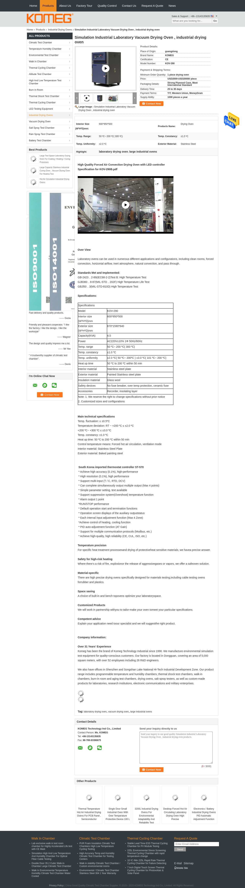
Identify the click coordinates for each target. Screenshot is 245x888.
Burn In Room (36, 90)
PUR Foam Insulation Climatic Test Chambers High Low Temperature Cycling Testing (97, 846)
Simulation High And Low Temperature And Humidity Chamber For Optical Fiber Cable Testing (51, 856)
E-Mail (178, 863)
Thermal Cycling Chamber (42, 68)
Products (48, 5)
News (172, 5)
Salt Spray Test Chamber (41, 128)
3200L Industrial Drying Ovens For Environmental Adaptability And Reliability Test (146, 815)
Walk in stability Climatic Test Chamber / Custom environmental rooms (99, 864)
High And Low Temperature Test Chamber (45, 82)
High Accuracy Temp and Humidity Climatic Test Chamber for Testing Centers (96, 856)
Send (180, 849)
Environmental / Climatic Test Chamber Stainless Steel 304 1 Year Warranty (99, 872)
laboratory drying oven (95, 711)
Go (215, 20)
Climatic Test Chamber (40, 42)
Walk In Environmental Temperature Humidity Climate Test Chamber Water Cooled (51, 873)
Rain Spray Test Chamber (42, 134)
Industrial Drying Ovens (60, 29)
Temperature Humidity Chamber (45, 49)
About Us (65, 5)
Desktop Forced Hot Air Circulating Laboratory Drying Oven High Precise (175, 814)
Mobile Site (181, 868)
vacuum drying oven (118, 711)
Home (33, 5)
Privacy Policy (56, 885)
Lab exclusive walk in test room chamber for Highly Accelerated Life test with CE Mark (52, 846)
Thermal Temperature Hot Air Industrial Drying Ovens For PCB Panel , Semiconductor (89, 814)
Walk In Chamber (38, 61)
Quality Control (107, 5)
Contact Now (153, 103)
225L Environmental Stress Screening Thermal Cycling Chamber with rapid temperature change (146, 853)
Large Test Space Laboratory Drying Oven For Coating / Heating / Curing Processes (55, 159)
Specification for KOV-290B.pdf (97, 169)
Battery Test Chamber (40, 140)
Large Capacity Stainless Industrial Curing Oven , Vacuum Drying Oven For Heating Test (55, 170)
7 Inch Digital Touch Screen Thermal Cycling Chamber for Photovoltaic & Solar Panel (145, 870)
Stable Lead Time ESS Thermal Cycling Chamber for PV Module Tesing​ (147, 845)
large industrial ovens (141, 711)
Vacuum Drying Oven (40, 121)
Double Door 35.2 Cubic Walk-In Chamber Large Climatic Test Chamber (51, 864)
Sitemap (188, 863)
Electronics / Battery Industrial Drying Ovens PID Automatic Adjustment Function (204, 814)
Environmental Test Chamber (44, 55)
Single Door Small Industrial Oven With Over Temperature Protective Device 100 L (118, 814)
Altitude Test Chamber (40, 74)
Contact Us (129, 5)
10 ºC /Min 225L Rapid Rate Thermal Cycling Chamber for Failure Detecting (146, 862)
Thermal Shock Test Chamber (44, 96)
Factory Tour (84, 5)
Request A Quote (152, 5)
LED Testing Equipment (41, 109)
